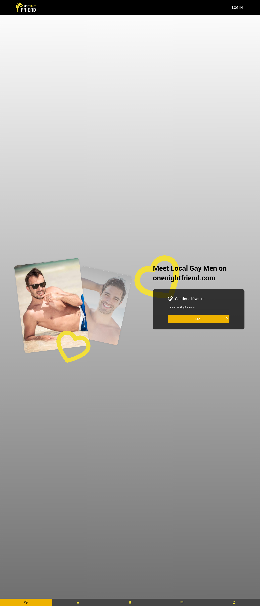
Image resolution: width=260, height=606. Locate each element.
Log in (237, 7)
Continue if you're (190, 298)
